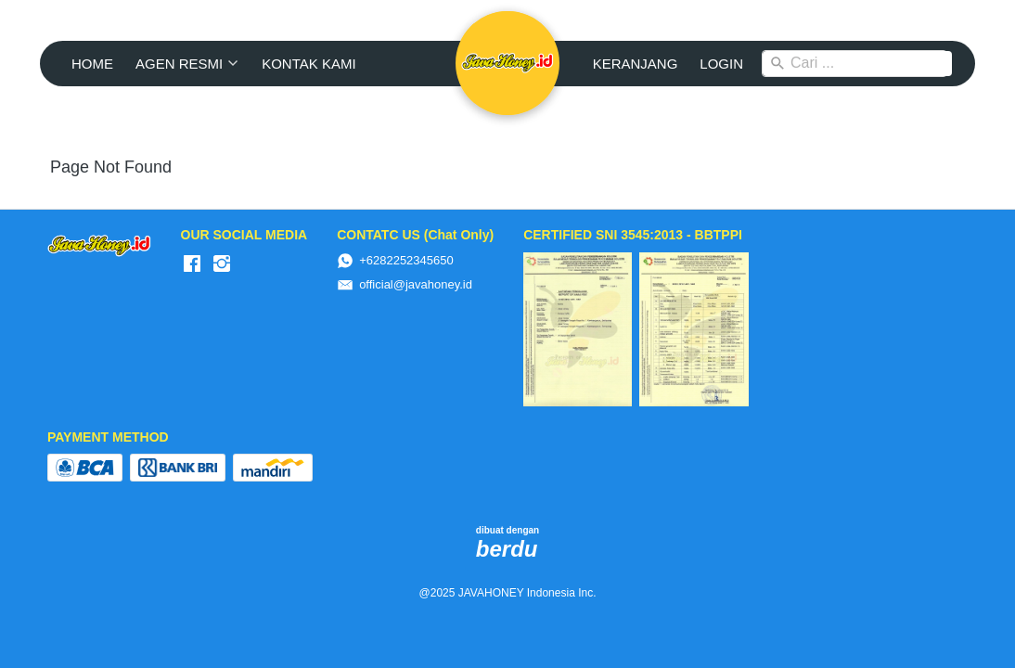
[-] (192, 264)
